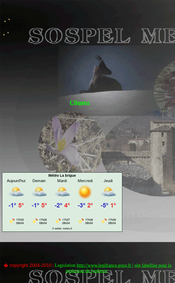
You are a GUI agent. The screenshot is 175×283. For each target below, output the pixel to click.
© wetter (57, 228)
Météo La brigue (62, 175)
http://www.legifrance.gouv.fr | (105, 265)
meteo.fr (67, 228)
